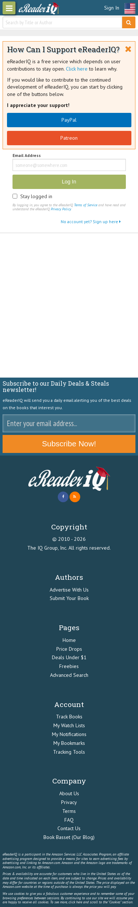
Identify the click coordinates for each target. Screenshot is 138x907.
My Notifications (69, 734)
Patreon (69, 138)
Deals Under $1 (69, 657)
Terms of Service (85, 205)
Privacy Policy (61, 209)
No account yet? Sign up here (91, 221)
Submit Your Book (69, 598)
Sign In (111, 7)
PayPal (69, 120)
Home (69, 640)
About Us (69, 793)
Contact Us (69, 828)
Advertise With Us (69, 589)
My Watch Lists (69, 725)
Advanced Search (69, 675)
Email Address (27, 155)
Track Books (69, 716)
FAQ (69, 820)
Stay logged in (36, 196)
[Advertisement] (69, 305)
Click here (77, 68)
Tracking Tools (69, 752)
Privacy (69, 802)
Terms (69, 811)
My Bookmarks (69, 743)
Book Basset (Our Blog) (69, 837)
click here (75, 902)
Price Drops (69, 649)
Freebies (69, 666)
